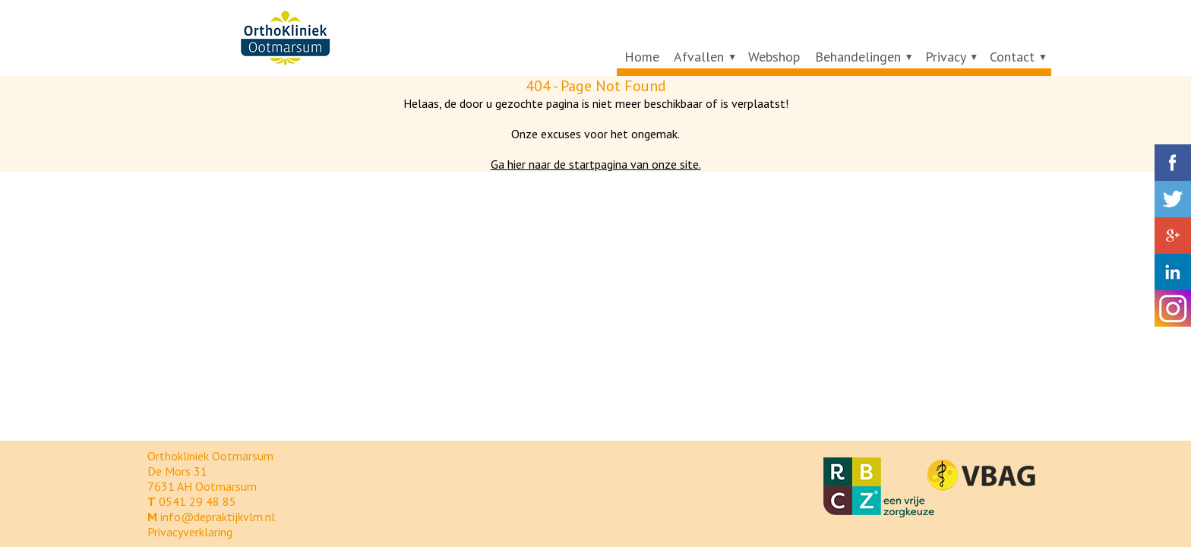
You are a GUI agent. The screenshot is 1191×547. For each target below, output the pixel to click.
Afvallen (699, 56)
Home (641, 56)
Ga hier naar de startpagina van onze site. (596, 164)
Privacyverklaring (189, 531)
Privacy (945, 56)
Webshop (774, 56)
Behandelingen (858, 56)
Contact (1012, 56)
